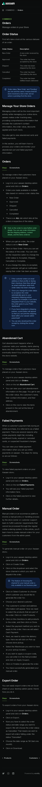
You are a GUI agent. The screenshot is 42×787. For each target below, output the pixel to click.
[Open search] (35, 3)
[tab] (4, 167)
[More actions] (39, 3)
